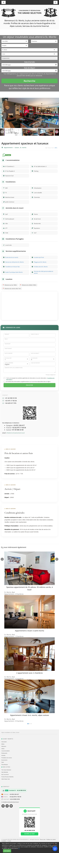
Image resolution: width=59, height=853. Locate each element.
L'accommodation (5, 750)
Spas (2, 762)
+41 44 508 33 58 (15, 799)
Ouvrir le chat (29, 834)
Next (57, 132)
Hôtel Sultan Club (5, 779)
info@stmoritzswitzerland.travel (15, 433)
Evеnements (4, 760)
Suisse (17, 147)
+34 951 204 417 (14, 794)
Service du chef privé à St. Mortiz (14, 262)
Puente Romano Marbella (7, 776)
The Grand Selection (6, 769)
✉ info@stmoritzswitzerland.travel (10, 802)
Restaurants (4, 753)
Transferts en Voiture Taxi (12, 267)
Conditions (4, 841)
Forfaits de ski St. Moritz (41, 267)
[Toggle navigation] (55, 2)
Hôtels (2, 748)
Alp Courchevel (5, 774)
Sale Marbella (4, 772)
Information (4, 741)
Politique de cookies (51, 839)
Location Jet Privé (39, 257)
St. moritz (23, 147)
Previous (2, 132)
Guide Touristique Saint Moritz (14, 272)
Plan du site (43, 839)
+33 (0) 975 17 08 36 (15, 796)
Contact (9, 841)
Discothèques (4, 764)
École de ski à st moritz (11, 257)
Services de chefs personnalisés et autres (43, 272)
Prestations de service (6, 757)
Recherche (29, 80)
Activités (3, 755)
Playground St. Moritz (40, 262)
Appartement (8, 147)
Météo (2, 744)
